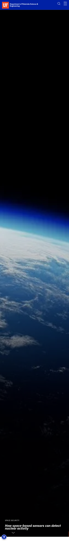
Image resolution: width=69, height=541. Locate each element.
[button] (4, 536)
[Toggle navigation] (65, 3)
